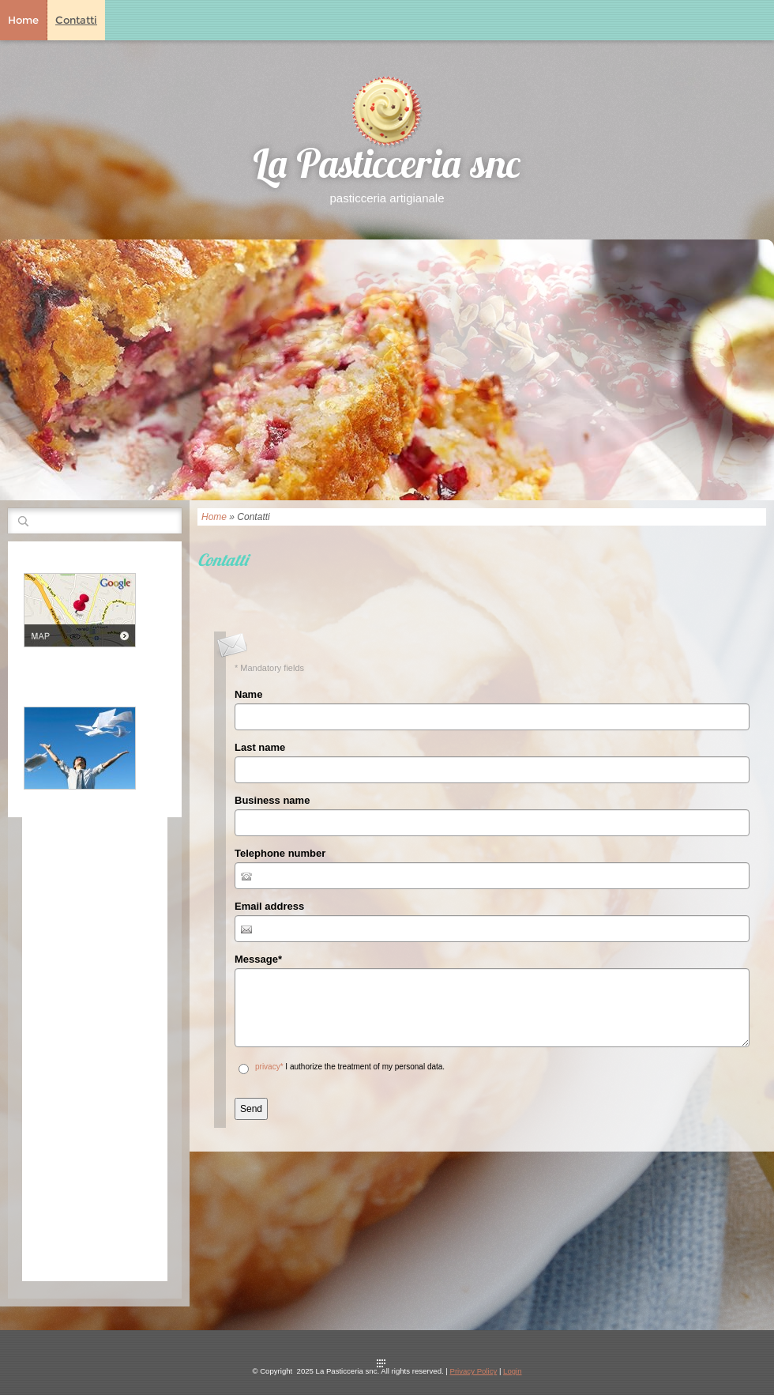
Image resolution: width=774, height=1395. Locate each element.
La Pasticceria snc (387, 168)
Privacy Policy (474, 1371)
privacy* (269, 1066)
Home (23, 19)
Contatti (76, 19)
